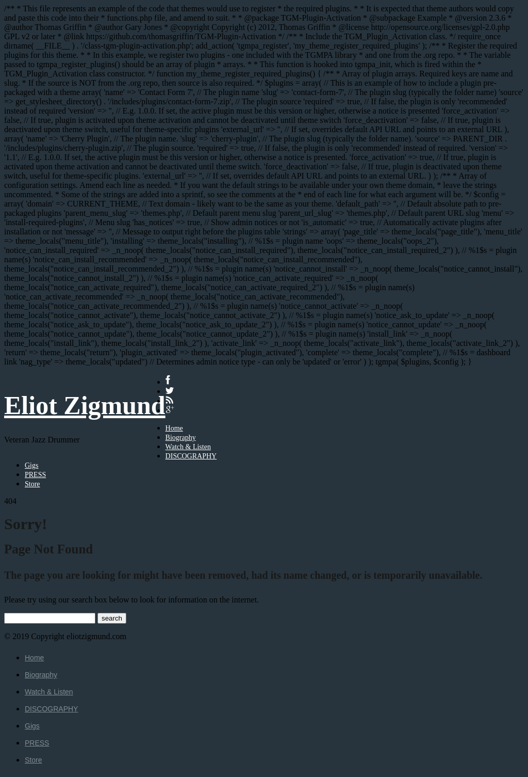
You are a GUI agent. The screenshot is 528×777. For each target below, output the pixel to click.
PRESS (35, 475)
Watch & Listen (188, 447)
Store (32, 484)
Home (174, 428)
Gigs (31, 465)
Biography (181, 437)
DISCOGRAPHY (191, 456)
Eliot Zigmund (85, 405)
